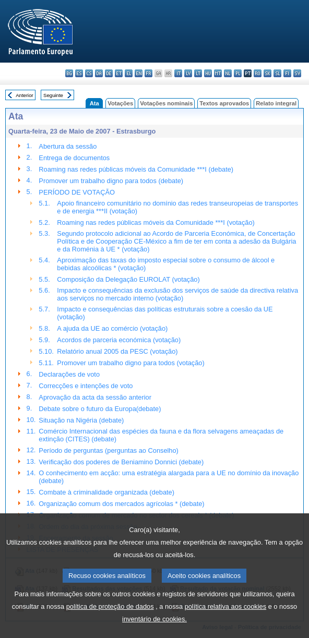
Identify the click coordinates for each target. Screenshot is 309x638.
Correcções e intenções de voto (86, 386)
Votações (120, 103)
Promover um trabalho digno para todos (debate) (111, 181)
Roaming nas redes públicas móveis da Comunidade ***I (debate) (136, 169)
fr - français (148, 73)
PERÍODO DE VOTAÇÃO (77, 192)
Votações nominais (166, 103)
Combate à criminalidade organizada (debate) (106, 492)
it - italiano (178, 73)
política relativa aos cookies (226, 623)
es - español (79, 73)
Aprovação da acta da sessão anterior (95, 397)
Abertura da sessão (68, 146)
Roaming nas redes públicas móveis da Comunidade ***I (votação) (155, 222)
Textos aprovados (224, 103)
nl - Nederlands (228, 73)
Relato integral (276, 103)
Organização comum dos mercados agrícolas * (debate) (121, 504)
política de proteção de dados (110, 623)
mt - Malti (218, 73)
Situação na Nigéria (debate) (81, 420)
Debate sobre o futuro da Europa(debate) (100, 409)
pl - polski (238, 73)
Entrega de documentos (74, 158)
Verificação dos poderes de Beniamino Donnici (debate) (121, 462)
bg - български (69, 73)
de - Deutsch (109, 73)
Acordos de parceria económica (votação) (119, 340)
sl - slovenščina (277, 73)
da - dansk (99, 73)
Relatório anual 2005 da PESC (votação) (117, 351)
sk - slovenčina (267, 73)
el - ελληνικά (129, 73)
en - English (138, 73)
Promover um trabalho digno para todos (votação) (130, 363)
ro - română (258, 73)
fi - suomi (287, 73)
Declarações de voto (69, 374)
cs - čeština (89, 73)
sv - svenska (297, 73)
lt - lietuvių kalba (198, 73)
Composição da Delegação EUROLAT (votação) (128, 279)
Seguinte (53, 95)
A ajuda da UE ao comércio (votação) (112, 328)
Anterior (24, 95)
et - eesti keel (119, 73)
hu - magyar (208, 73)
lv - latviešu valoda (188, 73)
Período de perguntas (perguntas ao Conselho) (109, 450)
